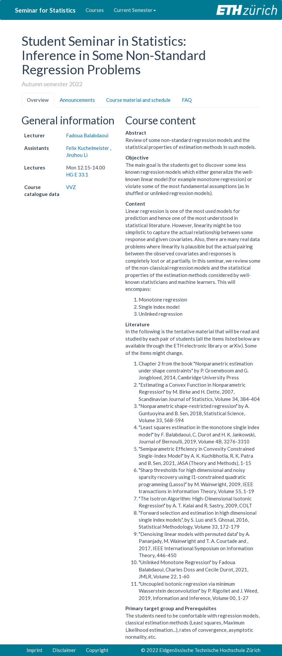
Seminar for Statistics (45, 10)
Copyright (97, 650)
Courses (95, 10)
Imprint (34, 650)
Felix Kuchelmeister (88, 148)
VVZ (71, 187)
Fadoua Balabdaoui (87, 135)
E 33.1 (81, 174)
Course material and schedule (138, 100)
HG (69, 174)
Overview (37, 100)
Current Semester (135, 10)
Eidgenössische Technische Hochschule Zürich (209, 650)
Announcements (77, 100)
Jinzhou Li (77, 155)
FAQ (187, 100)
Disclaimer (64, 650)
